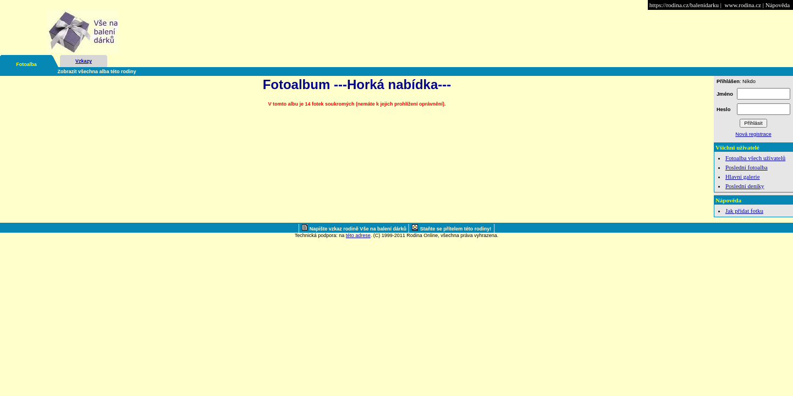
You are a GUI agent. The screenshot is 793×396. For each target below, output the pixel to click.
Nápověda (778, 5)
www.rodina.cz (742, 5)
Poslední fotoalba (746, 167)
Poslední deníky (744, 186)
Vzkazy (83, 61)
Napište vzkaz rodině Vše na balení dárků (359, 229)
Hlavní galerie (742, 176)
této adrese (358, 235)
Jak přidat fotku (744, 210)
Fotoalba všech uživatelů (755, 158)
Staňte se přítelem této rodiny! (456, 229)
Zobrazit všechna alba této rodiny (97, 71)
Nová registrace (753, 134)
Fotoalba (26, 64)
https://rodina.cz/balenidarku (684, 5)
